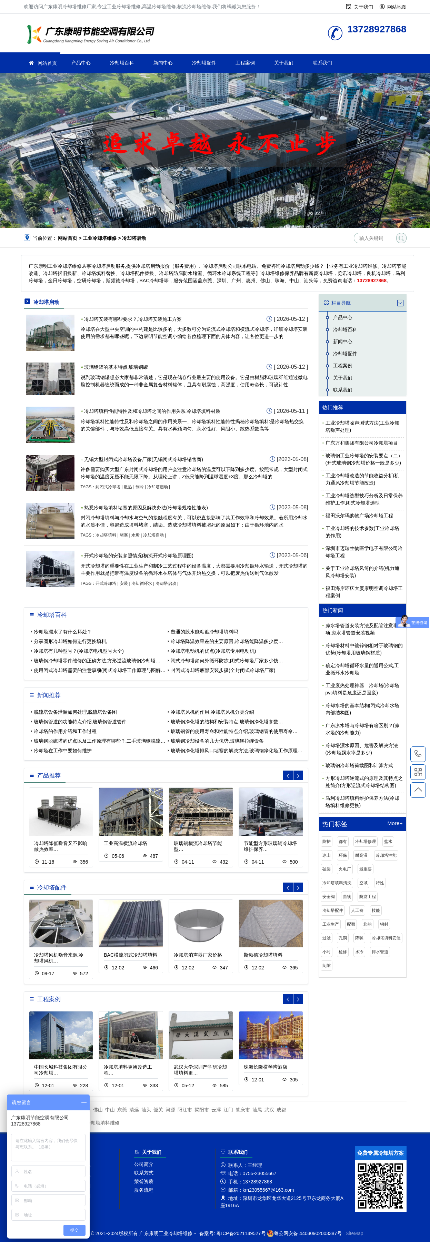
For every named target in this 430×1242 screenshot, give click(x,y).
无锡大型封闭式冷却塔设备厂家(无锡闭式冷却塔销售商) (143, 459)
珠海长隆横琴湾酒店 (265, 1067)
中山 (110, 1109)
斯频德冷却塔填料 (263, 955)
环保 (343, 855)
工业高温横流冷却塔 (125, 843)
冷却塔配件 (204, 62)
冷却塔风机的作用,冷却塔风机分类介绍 (212, 712)
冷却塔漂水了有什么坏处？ (63, 631)
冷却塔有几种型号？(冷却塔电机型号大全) (79, 651)
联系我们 (322, 62)
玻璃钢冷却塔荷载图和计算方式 (359, 765)
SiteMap (354, 1233)
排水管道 (380, 951)
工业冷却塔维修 (93, 35)
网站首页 (47, 63)
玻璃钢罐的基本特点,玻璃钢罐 (116, 367)
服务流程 (143, 1190)
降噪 (359, 938)
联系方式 (143, 1172)
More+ (394, 823)
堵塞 (124, 535)
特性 (380, 882)
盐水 (388, 841)
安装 (124, 583)
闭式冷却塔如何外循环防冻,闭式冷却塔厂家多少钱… (227, 660)
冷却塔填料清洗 (336, 882)
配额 (351, 924)
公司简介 (143, 1164)
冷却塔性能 (386, 855)
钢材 (384, 924)
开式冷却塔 (106, 583)
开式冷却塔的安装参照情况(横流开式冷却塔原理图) (138, 555)
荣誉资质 (143, 1181)
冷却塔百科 (122, 62)
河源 (170, 1109)
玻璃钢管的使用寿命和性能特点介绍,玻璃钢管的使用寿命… (234, 731)
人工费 (357, 910)
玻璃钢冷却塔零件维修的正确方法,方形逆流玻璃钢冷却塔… (97, 660)
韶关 (158, 1109)
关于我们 (363, 7)
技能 (376, 910)
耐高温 (361, 855)
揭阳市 (201, 1109)
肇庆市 (243, 1109)
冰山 (326, 855)
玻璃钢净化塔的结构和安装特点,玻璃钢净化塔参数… (227, 721)
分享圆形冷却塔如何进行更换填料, (71, 641)
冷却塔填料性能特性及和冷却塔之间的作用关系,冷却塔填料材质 (152, 411)
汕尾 (257, 1109)
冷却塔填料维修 (103, 1123)
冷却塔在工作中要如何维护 (63, 750)
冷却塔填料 (106, 535)
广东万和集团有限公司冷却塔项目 (362, 443)
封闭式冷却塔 (108, 487)
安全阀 (328, 896)
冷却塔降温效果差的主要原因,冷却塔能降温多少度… (227, 641)
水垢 (135, 535)
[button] (298, 775)
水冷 (359, 951)
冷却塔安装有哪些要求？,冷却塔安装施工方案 (133, 319)
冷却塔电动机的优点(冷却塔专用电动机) (213, 651)
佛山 (98, 1109)
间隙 (326, 965)
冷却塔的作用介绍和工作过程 (65, 731)
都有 (343, 841)
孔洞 (343, 938)
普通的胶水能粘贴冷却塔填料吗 (204, 631)
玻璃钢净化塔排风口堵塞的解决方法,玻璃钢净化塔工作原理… (236, 750)
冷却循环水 (141, 583)
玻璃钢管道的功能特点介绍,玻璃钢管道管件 (80, 721)
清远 (134, 1109)
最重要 (365, 869)
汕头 (146, 1109)
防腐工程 (367, 896)
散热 (128, 487)
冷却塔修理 (365, 841)
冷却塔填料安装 (386, 938)
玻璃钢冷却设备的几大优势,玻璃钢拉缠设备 (217, 741)
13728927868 (418, 754)
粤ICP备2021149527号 (241, 1233)
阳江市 (185, 1109)
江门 (228, 1109)
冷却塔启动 (157, 487)
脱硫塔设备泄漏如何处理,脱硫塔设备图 (75, 712)
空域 (363, 882)
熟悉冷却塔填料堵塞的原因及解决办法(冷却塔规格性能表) (146, 507)
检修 (343, 951)
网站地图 (397, 7)
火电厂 (345, 869)
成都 (281, 1109)
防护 (326, 841)
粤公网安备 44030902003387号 (304, 1233)
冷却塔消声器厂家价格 (198, 955)
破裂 (326, 869)
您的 (367, 924)
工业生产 (330, 924)
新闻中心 (163, 62)
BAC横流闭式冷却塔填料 (130, 955)
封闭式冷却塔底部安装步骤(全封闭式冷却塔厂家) (223, 670)
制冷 (140, 487)
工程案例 (245, 62)
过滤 (326, 938)
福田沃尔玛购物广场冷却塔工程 (359, 515)
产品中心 (81, 62)
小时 (326, 951)
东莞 (122, 1109)
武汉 (269, 1109)
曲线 (347, 896)
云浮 (216, 1109)
